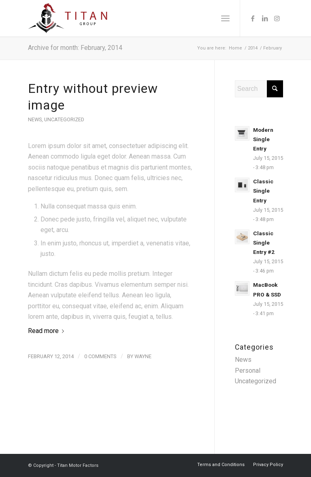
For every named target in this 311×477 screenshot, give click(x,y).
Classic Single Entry (263, 190)
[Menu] (225, 18)
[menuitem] (225, 18)
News (35, 119)
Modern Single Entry (263, 139)
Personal (247, 370)
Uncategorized (64, 119)
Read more (47, 331)
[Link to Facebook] (253, 18)
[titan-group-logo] (67, 18)
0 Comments (100, 356)
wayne (142, 356)
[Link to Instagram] (277, 18)
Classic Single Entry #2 (264, 242)
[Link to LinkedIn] (265, 18)
